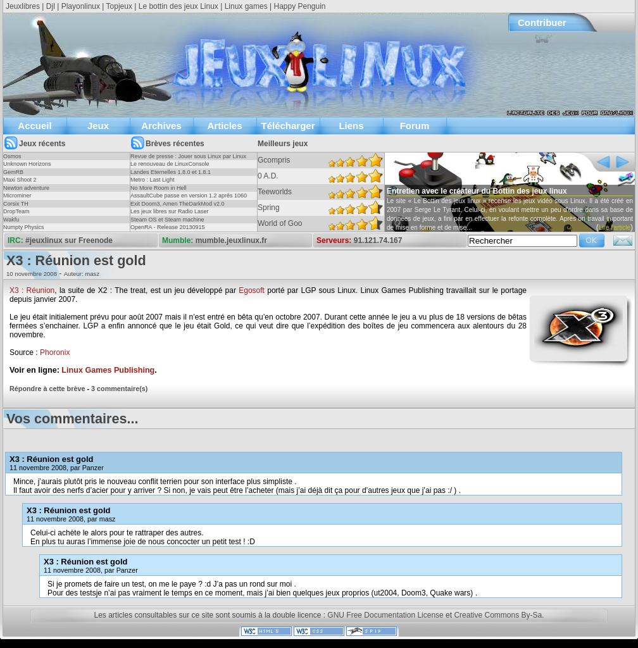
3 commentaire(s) (119, 388)
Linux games (246, 6)
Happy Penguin (299, 6)
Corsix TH (15, 204)
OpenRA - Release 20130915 (167, 227)
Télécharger (288, 125)
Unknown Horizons (27, 164)
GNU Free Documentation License (385, 615)
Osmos (12, 156)
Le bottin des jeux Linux (178, 6)
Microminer (17, 195)
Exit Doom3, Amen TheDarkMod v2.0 (177, 204)
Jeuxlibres (23, 6)
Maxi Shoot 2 (20, 180)
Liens (351, 125)
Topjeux (119, 6)
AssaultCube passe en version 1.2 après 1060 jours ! (188, 199)
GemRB (13, 172)
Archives (161, 125)
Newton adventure (26, 188)
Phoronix (55, 352)
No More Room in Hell (158, 188)
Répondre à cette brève (47, 388)
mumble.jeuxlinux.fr (231, 240)
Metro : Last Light (152, 180)
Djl (50, 6)
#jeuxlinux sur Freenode (69, 240)
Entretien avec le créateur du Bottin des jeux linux (477, 191)
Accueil (34, 125)
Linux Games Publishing (107, 370)
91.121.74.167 (378, 240)
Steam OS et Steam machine (167, 219)
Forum (415, 125)
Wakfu (11, 219)
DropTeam (16, 211)
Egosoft (252, 290)
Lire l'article (614, 227)
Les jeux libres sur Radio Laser (169, 211)
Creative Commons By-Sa (498, 615)
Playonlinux (80, 6)
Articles (224, 125)
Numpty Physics (23, 227)
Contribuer (542, 22)
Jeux (98, 125)
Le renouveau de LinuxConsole (170, 164)
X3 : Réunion (31, 290)
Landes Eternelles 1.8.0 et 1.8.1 (170, 172)
